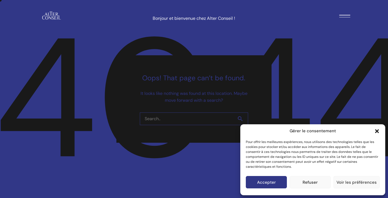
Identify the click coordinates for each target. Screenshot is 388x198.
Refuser (310, 182)
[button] (377, 131)
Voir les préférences (356, 182)
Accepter (266, 182)
